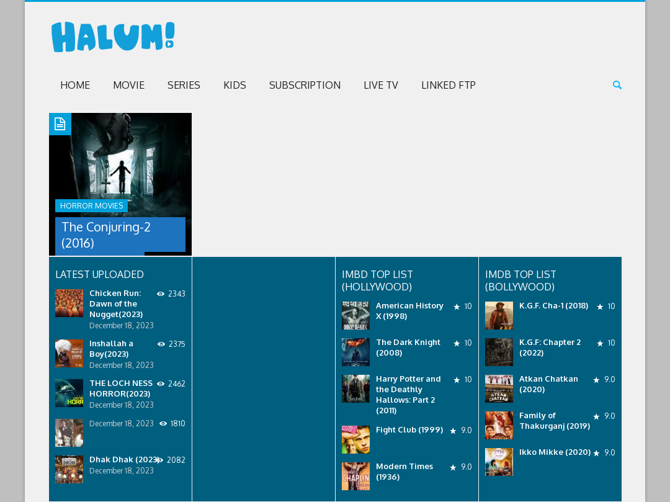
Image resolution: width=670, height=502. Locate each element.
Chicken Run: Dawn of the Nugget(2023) (116, 303)
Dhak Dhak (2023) (124, 459)
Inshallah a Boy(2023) (111, 348)
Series (184, 85)
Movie (129, 85)
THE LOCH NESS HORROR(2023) (121, 388)
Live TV (381, 85)
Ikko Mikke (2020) (555, 452)
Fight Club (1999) (409, 429)
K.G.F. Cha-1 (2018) (553, 305)
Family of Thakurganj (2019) (554, 420)
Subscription (305, 85)
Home (75, 85)
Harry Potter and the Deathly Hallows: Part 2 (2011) (408, 394)
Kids (234, 85)
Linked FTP (448, 85)
